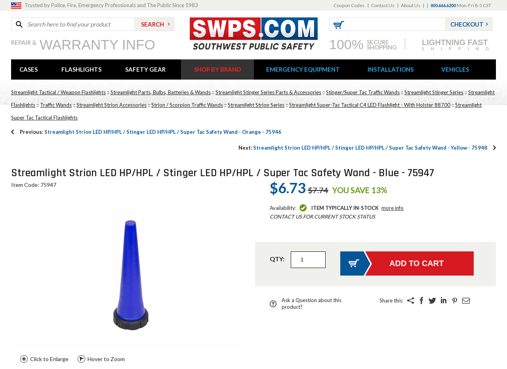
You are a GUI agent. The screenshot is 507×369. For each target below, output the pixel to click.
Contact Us (383, 5)
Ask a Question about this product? (311, 303)
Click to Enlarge (49, 359)
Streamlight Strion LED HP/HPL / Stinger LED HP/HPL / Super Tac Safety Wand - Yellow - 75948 (362, 148)
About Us (410, 5)
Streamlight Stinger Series (433, 92)
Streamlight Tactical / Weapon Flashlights (58, 92)
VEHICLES (455, 69)
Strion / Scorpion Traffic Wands (187, 105)
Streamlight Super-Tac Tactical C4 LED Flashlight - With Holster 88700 (369, 105)
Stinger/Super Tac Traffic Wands (363, 92)
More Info (392, 208)
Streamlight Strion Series (256, 105)
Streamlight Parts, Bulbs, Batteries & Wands (161, 92)
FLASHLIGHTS (81, 69)
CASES (28, 69)
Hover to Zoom (106, 359)
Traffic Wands (56, 105)
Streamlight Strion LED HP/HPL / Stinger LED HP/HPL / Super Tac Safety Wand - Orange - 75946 (150, 132)
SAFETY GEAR (145, 69)
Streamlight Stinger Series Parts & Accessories (268, 92)
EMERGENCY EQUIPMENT (303, 69)
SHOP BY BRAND (217, 69)
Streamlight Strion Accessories (111, 105)
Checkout (467, 24)
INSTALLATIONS (391, 69)
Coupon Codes (349, 5)
